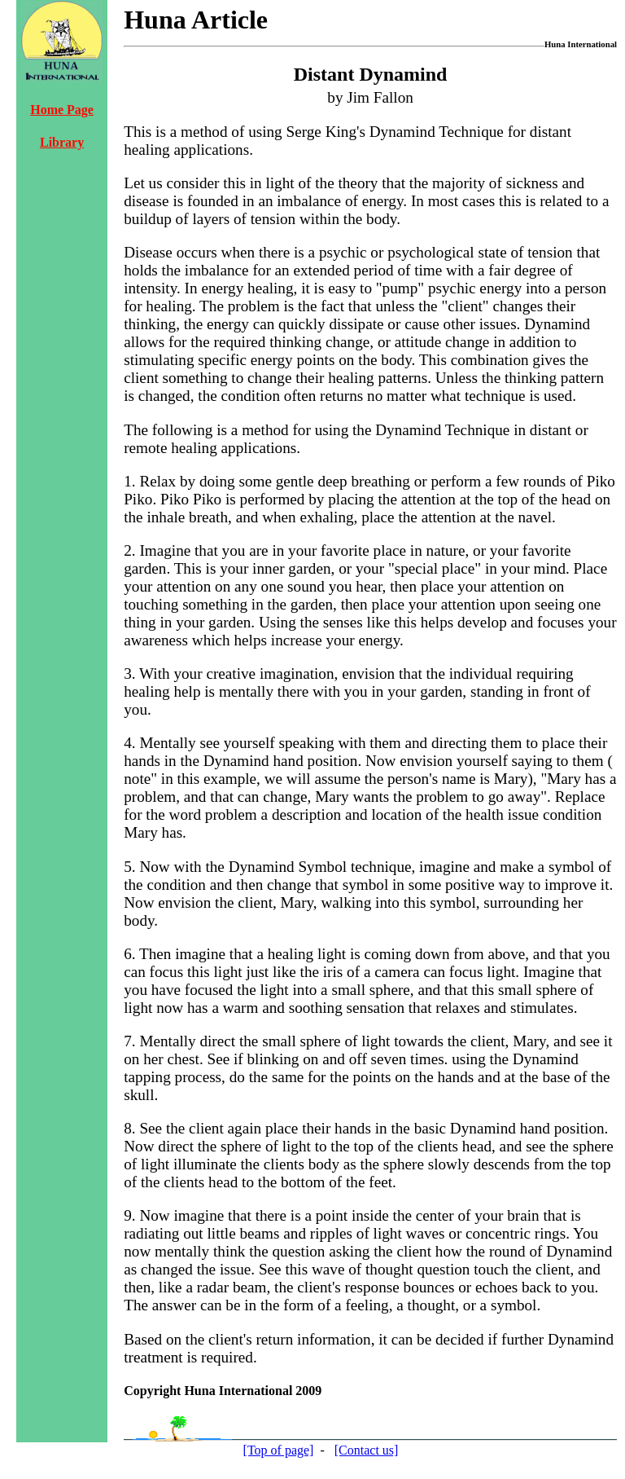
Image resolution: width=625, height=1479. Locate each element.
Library (62, 142)
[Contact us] (366, 1450)
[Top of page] (278, 1450)
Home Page (62, 110)
